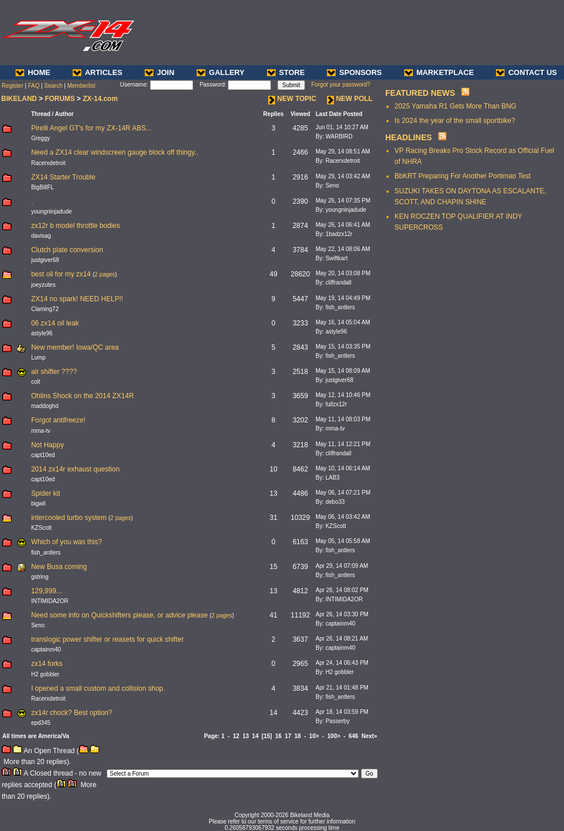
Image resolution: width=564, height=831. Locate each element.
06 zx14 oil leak (55, 323)
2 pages (105, 274)
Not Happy (47, 445)
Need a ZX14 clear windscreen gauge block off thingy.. (114, 152)
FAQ (33, 86)
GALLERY (221, 72)
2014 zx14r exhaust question (75, 469)
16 (278, 736)
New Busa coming (59, 567)
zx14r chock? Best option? (71, 713)
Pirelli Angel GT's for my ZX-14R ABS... (91, 128)
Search (53, 86)
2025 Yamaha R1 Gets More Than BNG (455, 106)
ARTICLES (97, 72)
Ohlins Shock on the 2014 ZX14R (82, 396)
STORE (286, 72)
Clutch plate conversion (67, 250)
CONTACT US (526, 72)
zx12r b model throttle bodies (75, 226)
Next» (369, 736)
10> (314, 736)
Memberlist (81, 86)
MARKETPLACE (439, 72)
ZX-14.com (100, 99)
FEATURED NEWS (420, 93)
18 (298, 736)
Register (12, 86)
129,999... (46, 591)
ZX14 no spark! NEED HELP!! (77, 299)
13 (245, 736)
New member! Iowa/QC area (75, 347)
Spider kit (45, 493)
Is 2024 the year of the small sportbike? (454, 121)
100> (334, 736)
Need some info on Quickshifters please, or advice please (119, 615)
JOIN (159, 72)
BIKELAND (19, 99)
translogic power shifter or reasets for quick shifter (107, 639)
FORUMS (60, 99)
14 (255, 736)
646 (354, 736)
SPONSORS (354, 72)
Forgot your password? (340, 84)
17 (288, 736)
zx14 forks (47, 664)
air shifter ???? (54, 372)
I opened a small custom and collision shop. (98, 688)
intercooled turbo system (69, 518)
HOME (33, 72)
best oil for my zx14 (61, 274)
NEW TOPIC (292, 99)
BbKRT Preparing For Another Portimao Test (462, 176)
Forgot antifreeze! (58, 420)
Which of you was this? (66, 542)
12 (236, 736)
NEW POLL (350, 99)
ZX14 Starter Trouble (63, 177)
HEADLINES (408, 137)
